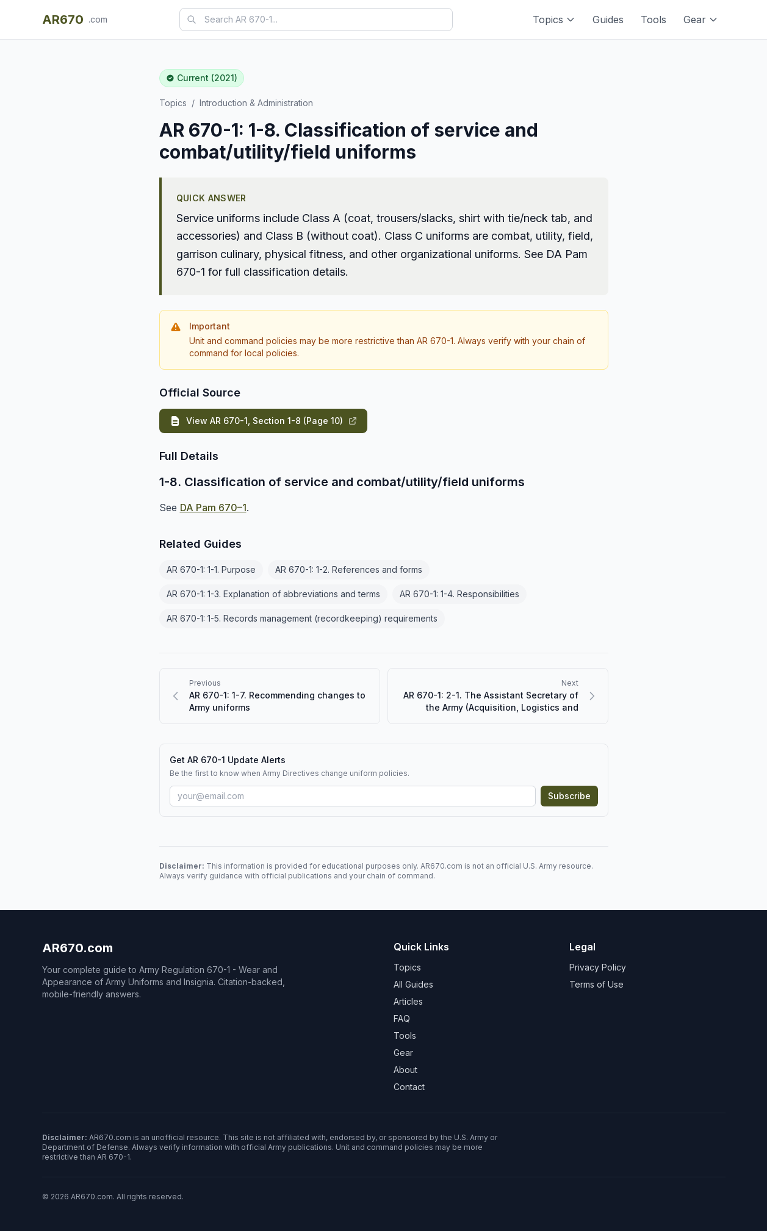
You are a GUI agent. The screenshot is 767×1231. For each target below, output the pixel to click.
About (405, 1069)
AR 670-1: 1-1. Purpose (211, 569)
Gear (700, 19)
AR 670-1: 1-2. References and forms (348, 569)
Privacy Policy (597, 967)
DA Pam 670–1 (213, 507)
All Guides (413, 984)
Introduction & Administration (256, 103)
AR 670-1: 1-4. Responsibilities (459, 594)
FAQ (402, 1018)
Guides (608, 19)
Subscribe (569, 796)
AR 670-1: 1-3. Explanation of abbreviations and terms (273, 594)
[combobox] (316, 19)
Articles (408, 1001)
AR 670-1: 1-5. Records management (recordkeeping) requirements (302, 618)
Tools (653, 19)
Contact (409, 1087)
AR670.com (77, 948)
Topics (554, 19)
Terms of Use (596, 984)
